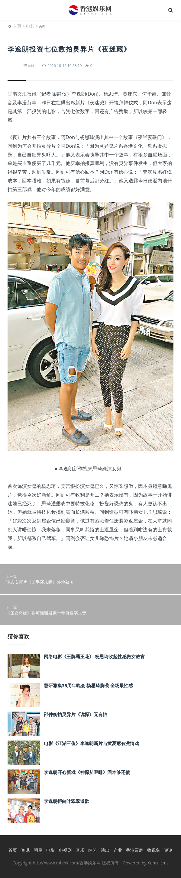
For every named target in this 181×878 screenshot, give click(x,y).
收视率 (153, 850)
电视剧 (65, 850)
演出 (105, 850)
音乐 (80, 850)
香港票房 (134, 850)
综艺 (92, 850)
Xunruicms (157, 863)
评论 (168, 850)
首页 (17, 26)
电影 (30, 26)
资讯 (25, 850)
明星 (38, 850)
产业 (118, 850)
